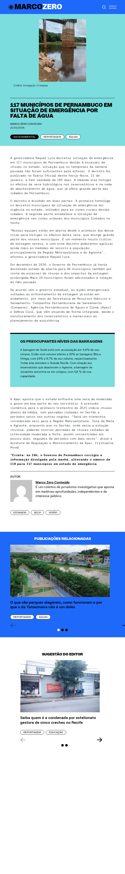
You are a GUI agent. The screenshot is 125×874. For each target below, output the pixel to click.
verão (53, 512)
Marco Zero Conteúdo (26, 124)
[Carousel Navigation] (61, 739)
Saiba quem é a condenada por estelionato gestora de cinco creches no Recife (58, 720)
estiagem (19, 512)
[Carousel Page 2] (62, 630)
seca (37, 512)
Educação (56, 732)
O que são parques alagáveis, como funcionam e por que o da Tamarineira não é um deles (56, 605)
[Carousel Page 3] (66, 630)
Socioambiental (24, 137)
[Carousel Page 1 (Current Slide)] (58, 630)
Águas (73, 137)
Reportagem (52, 137)
